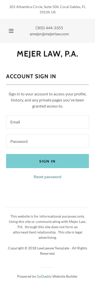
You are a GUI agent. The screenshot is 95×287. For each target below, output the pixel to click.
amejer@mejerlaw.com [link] (49, 33)
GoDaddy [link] (44, 276)
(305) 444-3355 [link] (49, 27)
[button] (11, 31)
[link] (47, 54)
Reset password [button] (47, 176)
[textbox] (47, 121)
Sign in (47, 161)
